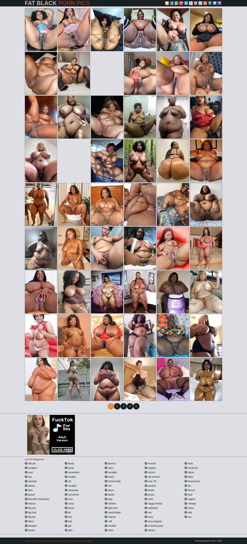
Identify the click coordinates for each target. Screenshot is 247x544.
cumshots (72, 494)
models (110, 525)
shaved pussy (154, 525)
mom (109, 530)
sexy (149, 517)
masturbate (113, 512)
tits (187, 485)
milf (108, 521)
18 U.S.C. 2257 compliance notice (76, 541)
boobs (30, 530)
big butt (30, 512)
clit (68, 481)
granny (110, 463)
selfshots (151, 508)
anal (29, 472)
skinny (150, 530)
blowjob (31, 525)
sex (148, 512)
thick (188, 476)
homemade (113, 481)
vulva (189, 508)
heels (109, 476)
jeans (109, 490)
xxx (187, 517)
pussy (149, 494)
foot (68, 521)
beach (30, 494)
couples (71, 485)
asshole (31, 481)
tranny (189, 490)
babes (30, 485)
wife (188, 512)
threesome (192, 481)
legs (109, 499)
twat (188, 494)
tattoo (189, 472)
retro (149, 499)
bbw (29, 490)
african (30, 463)
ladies (110, 494)
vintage (190, 503)
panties (150, 485)
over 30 (150, 481)
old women (152, 476)
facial (69, 508)
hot (108, 485)
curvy (69, 503)
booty (69, 463)
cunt (69, 499)
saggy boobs (153, 503)
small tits (191, 468)
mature (110, 517)
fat (68, 512)
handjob (111, 472)
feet (68, 517)
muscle (150, 463)
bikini (29, 521)
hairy (109, 468)
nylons (150, 472)
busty (69, 468)
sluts (188, 463)
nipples (150, 468)
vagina (189, 499)
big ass (30, 508)
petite (149, 490)
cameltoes (72, 472)
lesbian (110, 503)
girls (69, 530)
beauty (30, 503)
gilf (68, 525)
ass (28, 476)
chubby (70, 476)
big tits (30, 517)
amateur (31, 468)
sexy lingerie (153, 521)
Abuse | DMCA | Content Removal (41, 541)
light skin (111, 508)
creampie (71, 490)
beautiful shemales (37, 499)
